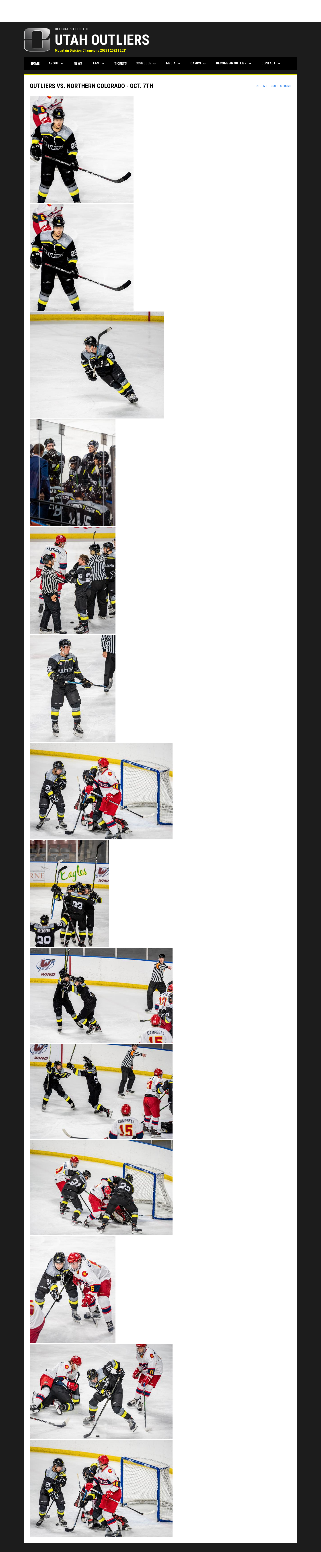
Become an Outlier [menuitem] (234, 63)
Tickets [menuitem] (120, 64)
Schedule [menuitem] (146, 63)
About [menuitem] (57, 63)
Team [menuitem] (98, 63)
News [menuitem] (78, 64)
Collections (281, 86)
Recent (261, 86)
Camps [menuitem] (198, 63)
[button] (160, 150)
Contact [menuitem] (271, 63)
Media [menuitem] (173, 63)
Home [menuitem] (35, 64)
